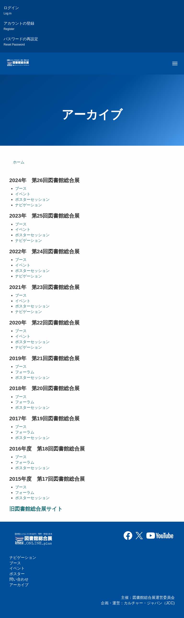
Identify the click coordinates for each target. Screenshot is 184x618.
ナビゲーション (28, 205)
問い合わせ (19, 579)
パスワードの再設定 (21, 41)
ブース (21, 188)
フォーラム (24, 372)
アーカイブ (19, 585)
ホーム (18, 162)
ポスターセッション (32, 199)
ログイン (11, 10)
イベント (22, 194)
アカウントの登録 (19, 26)
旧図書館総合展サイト (36, 509)
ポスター (17, 574)
